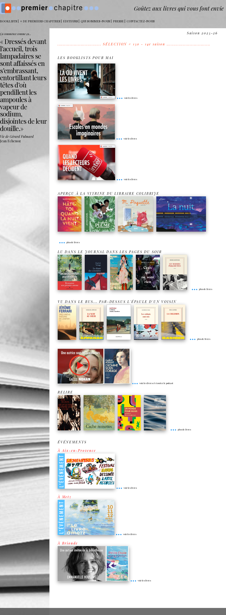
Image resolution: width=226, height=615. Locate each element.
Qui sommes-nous (95, 21)
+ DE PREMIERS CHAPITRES (40, 21)
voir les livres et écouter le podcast (152, 383)
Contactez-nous (141, 21)
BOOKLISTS (8, 21)
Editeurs (70, 21)
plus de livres (69, 242)
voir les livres (127, 97)
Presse (118, 21)
